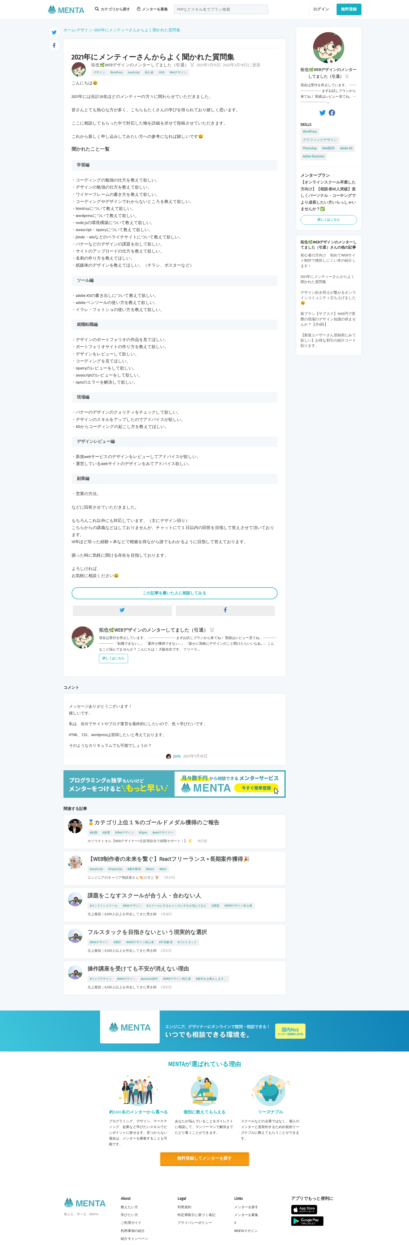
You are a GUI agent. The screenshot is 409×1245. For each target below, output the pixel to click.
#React (150, 869)
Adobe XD (346, 148)
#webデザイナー (162, 832)
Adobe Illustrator (314, 156)
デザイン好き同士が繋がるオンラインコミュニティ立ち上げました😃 (328, 298)
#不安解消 (165, 942)
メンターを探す (246, 1207)
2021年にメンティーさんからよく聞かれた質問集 (137, 30)
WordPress (116, 72)
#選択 (117, 942)
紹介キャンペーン (134, 1238)
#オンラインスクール (104, 905)
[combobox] (221, 9)
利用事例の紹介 (133, 1230)
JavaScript (134, 72)
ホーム (69, 30)
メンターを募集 (152, 9)
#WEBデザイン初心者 (238, 905)
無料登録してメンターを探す (204, 1158)
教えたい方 (129, 1207)
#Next (162, 869)
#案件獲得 (134, 869)
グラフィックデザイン (320, 140)
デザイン (85, 30)
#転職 (93, 832)
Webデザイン (178, 72)
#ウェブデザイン (101, 978)
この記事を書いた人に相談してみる (174, 593)
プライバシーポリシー (194, 1223)
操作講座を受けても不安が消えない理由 (138, 969)
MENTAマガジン (245, 1230)
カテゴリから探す (112, 9)
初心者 (149, 72)
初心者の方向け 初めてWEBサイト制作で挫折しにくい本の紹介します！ (328, 260)
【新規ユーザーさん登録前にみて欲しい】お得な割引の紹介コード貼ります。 (328, 340)
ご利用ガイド (131, 1223)
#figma (143, 832)
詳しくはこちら (113, 658)
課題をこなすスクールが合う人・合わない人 (144, 896)
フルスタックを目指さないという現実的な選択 (147, 932)
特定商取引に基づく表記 (196, 1215)
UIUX (161, 72)
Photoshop (310, 148)
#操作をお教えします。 (211, 978)
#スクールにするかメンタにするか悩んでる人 (176, 905)
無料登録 (349, 9)
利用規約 (184, 1207)
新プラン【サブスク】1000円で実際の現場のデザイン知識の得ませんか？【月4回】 (328, 319)
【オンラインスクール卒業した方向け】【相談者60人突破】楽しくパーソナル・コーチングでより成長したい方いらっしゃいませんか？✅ (328, 195)
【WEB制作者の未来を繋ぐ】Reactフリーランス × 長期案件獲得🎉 (169, 859)
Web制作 (328, 148)
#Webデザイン (124, 832)
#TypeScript (115, 869)
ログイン (321, 9)
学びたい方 (129, 1215)
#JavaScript (96, 869)
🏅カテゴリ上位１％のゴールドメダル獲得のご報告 (153, 823)
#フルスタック (187, 942)
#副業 (106, 832)
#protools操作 (149, 978)
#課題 (216, 905)
